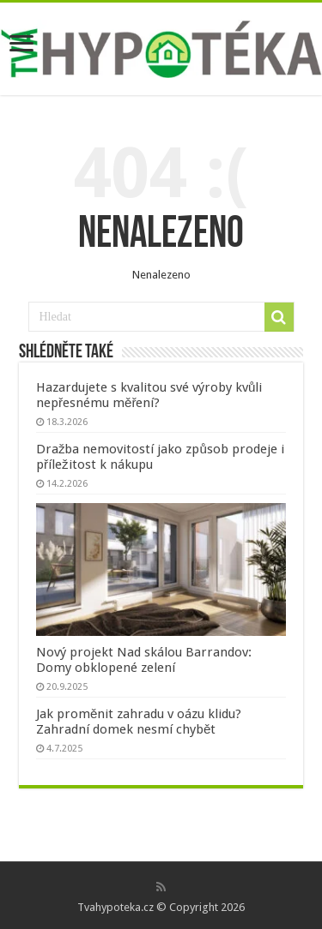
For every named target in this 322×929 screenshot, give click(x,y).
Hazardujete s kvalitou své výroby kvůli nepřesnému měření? (149, 395)
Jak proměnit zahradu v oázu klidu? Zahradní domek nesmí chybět (138, 721)
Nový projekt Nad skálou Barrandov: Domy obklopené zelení (144, 659)
